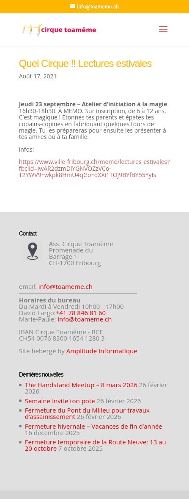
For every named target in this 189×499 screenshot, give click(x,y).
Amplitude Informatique (101, 351)
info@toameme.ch (65, 286)
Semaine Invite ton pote (60, 400)
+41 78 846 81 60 (81, 312)
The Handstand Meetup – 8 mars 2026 (81, 384)
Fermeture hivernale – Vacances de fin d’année (93, 426)
